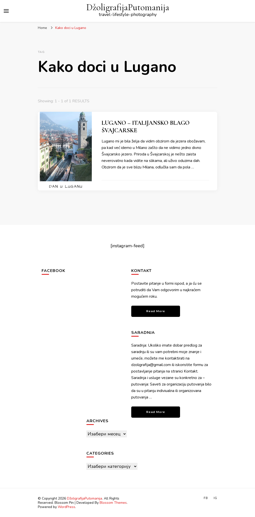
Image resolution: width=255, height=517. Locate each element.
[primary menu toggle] (6, 11)
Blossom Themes (113, 502)
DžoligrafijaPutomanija (127, 7)
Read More (155, 311)
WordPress (66, 507)
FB (206, 498)
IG (215, 498)
